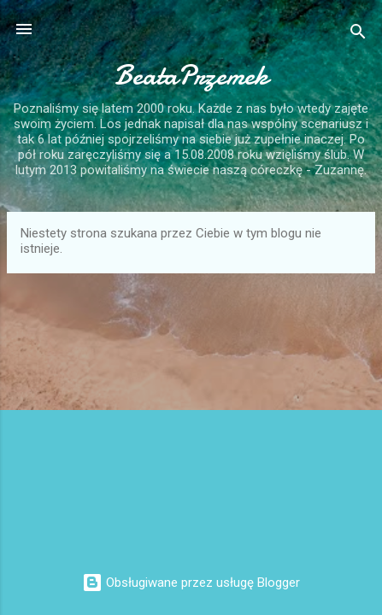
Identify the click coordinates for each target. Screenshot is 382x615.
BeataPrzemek (191, 75)
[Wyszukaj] (358, 35)
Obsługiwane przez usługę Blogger (191, 582)
